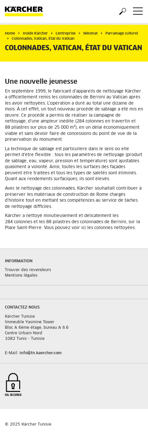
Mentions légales (21, 276)
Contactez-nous (22, 308)
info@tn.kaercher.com (40, 353)
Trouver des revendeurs (28, 270)
